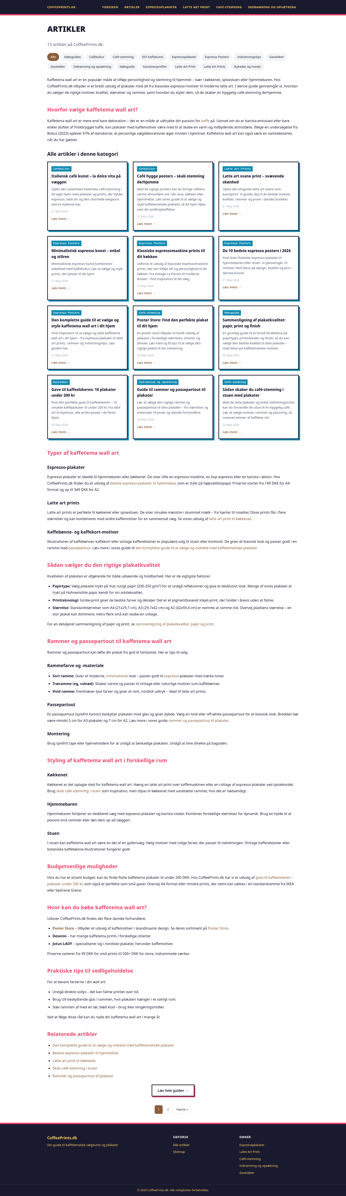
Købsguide (127, 66)
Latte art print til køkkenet (74, 1060)
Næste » (182, 1109)
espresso (171, 675)
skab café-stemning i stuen (78, 791)
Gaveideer (276, 57)
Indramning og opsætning (272, 7)
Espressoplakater (161, 7)
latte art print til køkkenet (230, 518)
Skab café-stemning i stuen (75, 1068)
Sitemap (179, 1152)
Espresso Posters (217, 57)
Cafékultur (96, 57)
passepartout (79, 547)
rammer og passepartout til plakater (198, 720)
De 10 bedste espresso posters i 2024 (257, 250)
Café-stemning (229, 7)
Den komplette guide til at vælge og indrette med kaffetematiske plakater (113, 1045)
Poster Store (63, 928)
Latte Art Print (196, 7)
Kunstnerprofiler (155, 66)
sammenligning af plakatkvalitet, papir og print (175, 624)
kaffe (205, 120)
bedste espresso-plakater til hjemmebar (142, 483)
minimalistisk (117, 675)
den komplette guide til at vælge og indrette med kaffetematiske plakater (195, 547)
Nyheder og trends (247, 66)
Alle (53, 57)
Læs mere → (60, 219)
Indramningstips (249, 57)
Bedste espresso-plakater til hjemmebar (86, 1053)
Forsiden (110, 7)
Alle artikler (181, 1145)
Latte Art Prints (214, 66)
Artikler (132, 7)
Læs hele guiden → (173, 1090)
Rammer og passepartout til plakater (83, 1075)
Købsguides (72, 57)
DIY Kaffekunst (153, 57)
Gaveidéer (58, 66)
